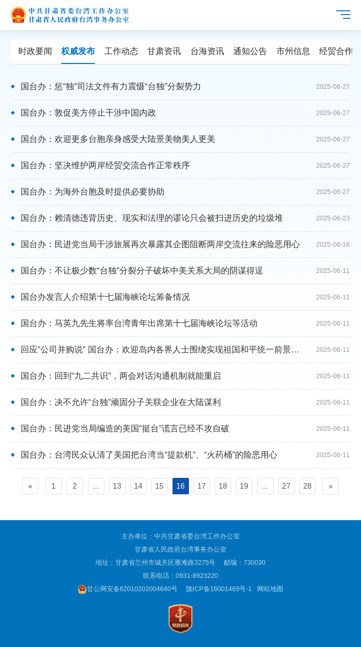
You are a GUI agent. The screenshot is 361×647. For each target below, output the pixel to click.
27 (286, 486)
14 (138, 486)
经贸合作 (336, 51)
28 (307, 486)
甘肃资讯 (164, 51)
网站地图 (270, 588)
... (96, 486)
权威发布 (78, 51)
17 (201, 486)
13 (117, 486)
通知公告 (250, 51)
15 (159, 486)
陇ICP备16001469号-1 (219, 588)
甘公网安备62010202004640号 (128, 588)
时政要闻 (35, 51)
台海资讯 (207, 51)
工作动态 (121, 51)
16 (180, 486)
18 (223, 486)
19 (244, 486)
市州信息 (293, 51)
